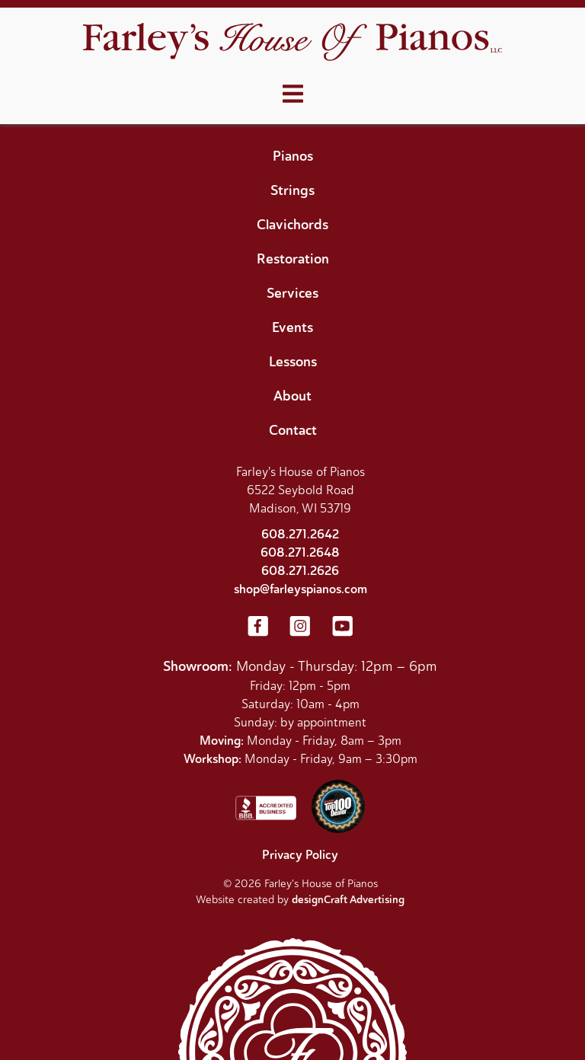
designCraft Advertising (348, 899)
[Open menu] (293, 94)
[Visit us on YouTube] (342, 627)
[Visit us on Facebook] (258, 627)
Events (292, 327)
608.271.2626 (300, 571)
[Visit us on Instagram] (300, 627)
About (292, 396)
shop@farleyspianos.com (300, 589)
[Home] (292, 44)
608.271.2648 (300, 552)
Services (292, 293)
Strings (292, 190)
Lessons (293, 362)
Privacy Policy (300, 855)
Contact (293, 430)
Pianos (293, 156)
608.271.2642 (300, 534)
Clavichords (292, 225)
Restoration (293, 259)
